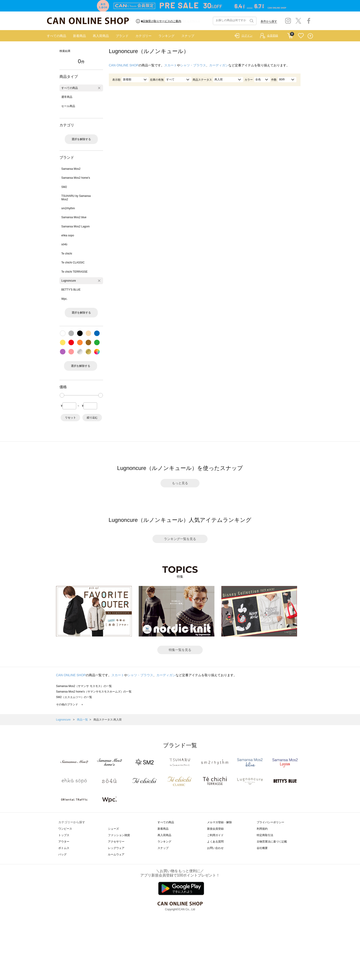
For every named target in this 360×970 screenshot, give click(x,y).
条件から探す (269, 21)
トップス (63, 835)
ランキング (166, 36)
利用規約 (262, 828)
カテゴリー (143, 36)
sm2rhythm (68, 208)
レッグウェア (116, 848)
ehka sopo (67, 235)
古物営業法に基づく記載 (272, 841)
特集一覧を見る (180, 650)
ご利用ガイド (215, 835)
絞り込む (92, 417)
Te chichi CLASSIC (72, 262)
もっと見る (180, 483)
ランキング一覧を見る (180, 539)
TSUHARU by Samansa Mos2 (76, 197)
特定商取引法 (265, 835)
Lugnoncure (68, 280)
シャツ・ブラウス (193, 65)
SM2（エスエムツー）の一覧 (74, 697)
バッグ (62, 854)
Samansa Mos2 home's (75, 177)
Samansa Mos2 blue (73, 217)
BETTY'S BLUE (71, 289)
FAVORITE (301, 36)
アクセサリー (116, 841)
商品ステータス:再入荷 (107, 719)
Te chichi (66, 253)
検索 (251, 20)
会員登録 (272, 35)
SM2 (64, 187)
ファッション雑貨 (119, 835)
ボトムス (63, 848)
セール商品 (68, 106)
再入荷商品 (101, 36)
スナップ (187, 36)
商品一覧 (82, 719)
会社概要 (262, 848)
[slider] (62, 395)
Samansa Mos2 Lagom (75, 226)
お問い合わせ (215, 848)
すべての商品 (56, 36)
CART (290, 34)
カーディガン (218, 65)
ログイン (247, 35)
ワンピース (65, 828)
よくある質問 (215, 841)
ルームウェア (116, 854)
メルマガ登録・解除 (219, 822)
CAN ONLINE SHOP (123, 65)
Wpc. (64, 298)
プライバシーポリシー (270, 822)
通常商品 (66, 97)
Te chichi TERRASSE (74, 271)
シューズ (113, 828)
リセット (70, 417)
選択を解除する (81, 139)
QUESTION (310, 36)
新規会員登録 (215, 828)
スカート (170, 65)
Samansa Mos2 (70, 168)
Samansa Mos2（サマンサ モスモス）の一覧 (84, 686)
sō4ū (64, 244)
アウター (63, 841)
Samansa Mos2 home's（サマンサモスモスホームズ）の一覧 (94, 691)
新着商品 (79, 36)
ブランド (122, 36)
